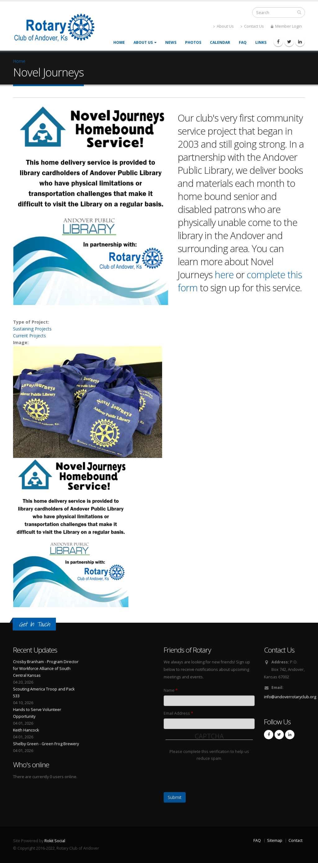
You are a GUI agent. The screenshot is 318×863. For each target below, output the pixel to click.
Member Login (286, 26)
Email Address (178, 713)
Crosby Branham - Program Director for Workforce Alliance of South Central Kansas (46, 668)
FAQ (243, 42)
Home (119, 42)
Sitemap (274, 840)
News (170, 42)
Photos (193, 42)
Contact (295, 840)
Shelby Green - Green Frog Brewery (46, 743)
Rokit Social (54, 840)
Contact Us (252, 26)
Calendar (220, 42)
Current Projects (29, 336)
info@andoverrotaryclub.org (290, 696)
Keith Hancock (26, 730)
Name (171, 690)
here (224, 274)
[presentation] (213, 774)
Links (260, 42)
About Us (223, 26)
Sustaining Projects (32, 329)
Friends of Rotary (187, 650)
